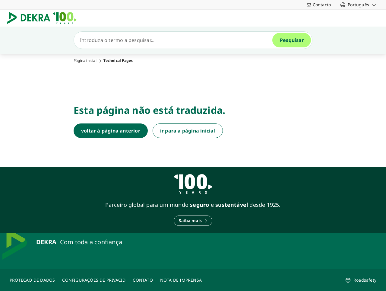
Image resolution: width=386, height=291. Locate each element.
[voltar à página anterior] (111, 130)
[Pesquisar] (175, 40)
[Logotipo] (44, 18)
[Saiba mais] (193, 221)
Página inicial (85, 60)
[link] (358, 4)
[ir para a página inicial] (188, 130)
